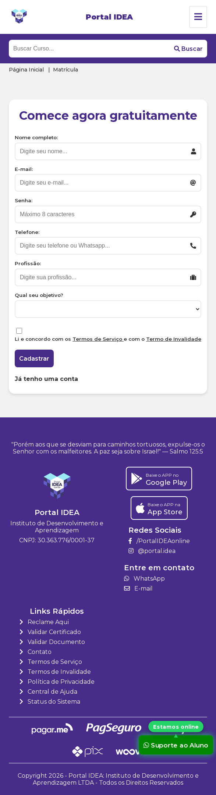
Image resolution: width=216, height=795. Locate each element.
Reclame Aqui (44, 622)
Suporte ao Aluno (176, 744)
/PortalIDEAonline (159, 540)
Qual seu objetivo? (39, 295)
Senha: (23, 200)
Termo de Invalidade (173, 339)
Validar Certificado (50, 631)
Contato (36, 651)
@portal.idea (152, 550)
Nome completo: (36, 137)
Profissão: (28, 263)
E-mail (138, 588)
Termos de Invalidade (55, 671)
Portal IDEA (109, 17)
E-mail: (24, 169)
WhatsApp (144, 578)
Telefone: (27, 232)
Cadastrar (34, 358)
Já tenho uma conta (46, 378)
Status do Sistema (50, 701)
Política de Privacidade (57, 681)
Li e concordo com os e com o (108, 339)
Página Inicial (26, 69)
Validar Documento (52, 641)
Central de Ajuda (48, 691)
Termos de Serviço (98, 339)
